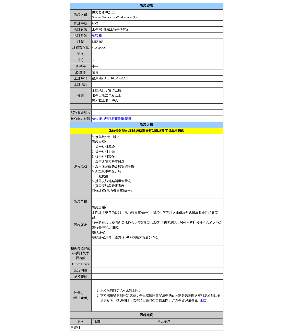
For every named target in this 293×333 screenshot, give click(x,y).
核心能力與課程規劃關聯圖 (111, 118)
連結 (203, 300)
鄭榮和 (97, 35)
